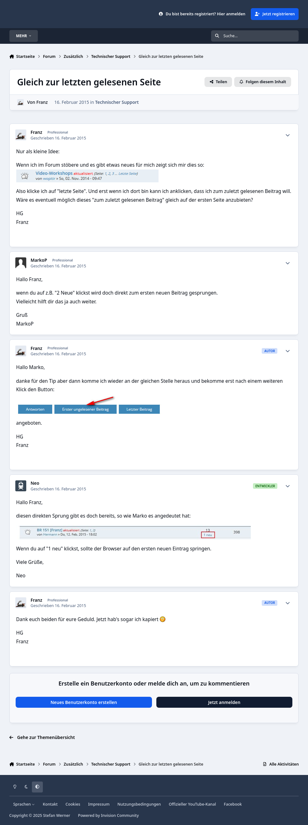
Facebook (233, 804)
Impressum (99, 804)
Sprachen (24, 804)
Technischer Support (117, 102)
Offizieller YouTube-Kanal (192, 804)
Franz (42, 102)
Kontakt (50, 804)
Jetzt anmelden (224, 702)
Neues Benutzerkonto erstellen (83, 702)
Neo (35, 483)
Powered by (108, 815)
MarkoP (39, 260)
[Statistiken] (288, 135)
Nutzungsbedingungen (139, 804)
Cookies (72, 804)
